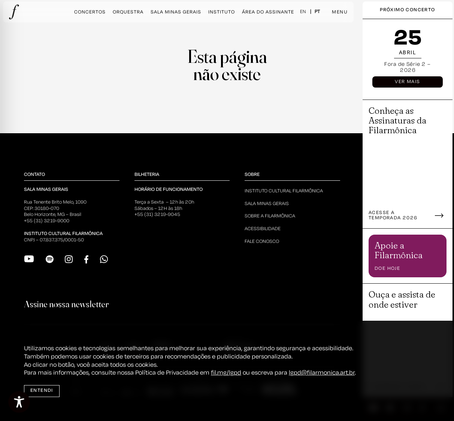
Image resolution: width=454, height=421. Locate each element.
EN (303, 12)
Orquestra (128, 12)
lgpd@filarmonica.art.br (322, 372)
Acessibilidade (263, 229)
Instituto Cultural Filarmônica (284, 191)
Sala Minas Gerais (176, 12)
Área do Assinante (268, 12)
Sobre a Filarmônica (270, 216)
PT (317, 12)
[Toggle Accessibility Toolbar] (19, 402)
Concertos (90, 12)
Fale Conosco (262, 241)
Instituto (221, 12)
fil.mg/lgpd (226, 372)
